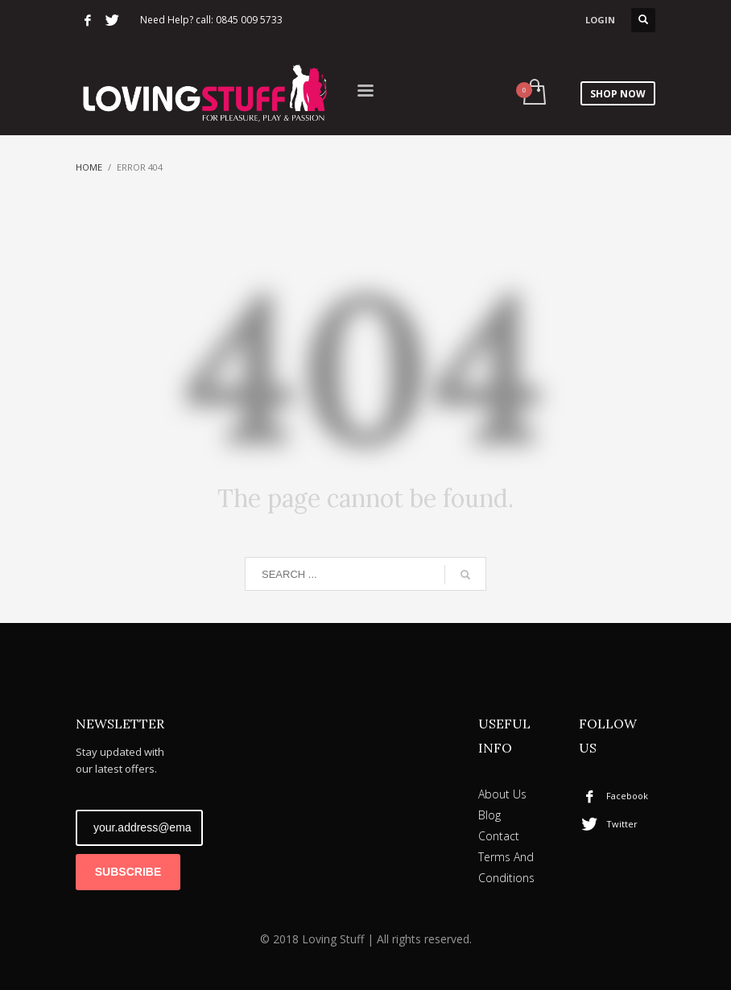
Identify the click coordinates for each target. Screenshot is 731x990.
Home (89, 167)
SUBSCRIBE (128, 871)
